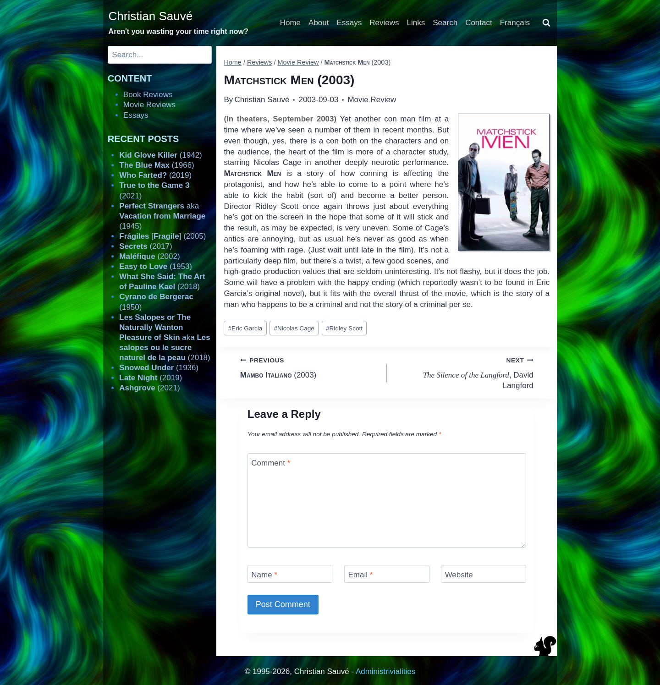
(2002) (149, 256)
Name (264, 574)
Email (360, 574)
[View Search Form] (546, 23)
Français (515, 22)
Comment (270, 463)
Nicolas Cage (294, 328)
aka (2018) (164, 337)
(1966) (156, 165)
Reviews (384, 22)
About (318, 22)
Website (459, 574)
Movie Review (371, 99)
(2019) (155, 175)
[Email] (386, 574)
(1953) (155, 266)
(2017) (145, 246)
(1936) (158, 367)
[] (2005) (162, 236)
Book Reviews (148, 94)
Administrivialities (385, 671)
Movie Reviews (149, 104)
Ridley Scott (344, 328)
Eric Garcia (245, 328)
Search (445, 22)
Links (416, 22)
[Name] (290, 574)
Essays (349, 22)
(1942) (160, 155)
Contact (478, 22)
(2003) (309, 367)
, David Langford (464, 372)
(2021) (149, 388)
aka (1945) (162, 216)
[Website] (483, 574)
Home (290, 22)
